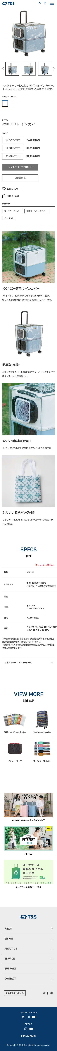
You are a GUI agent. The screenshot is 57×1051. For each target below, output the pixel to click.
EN (51, 993)
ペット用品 (8, 217)
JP (44, 993)
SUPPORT (10, 968)
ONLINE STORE (13, 993)
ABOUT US (11, 948)
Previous (3, 68)
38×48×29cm (13, 148)
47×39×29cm (13, 139)
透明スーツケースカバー (36, 211)
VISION (9, 938)
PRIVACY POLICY (28, 1036)
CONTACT (10, 978)
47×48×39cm (13, 156)
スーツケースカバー (12, 211)
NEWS (8, 928)
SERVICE (10, 958)
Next (54, 68)
